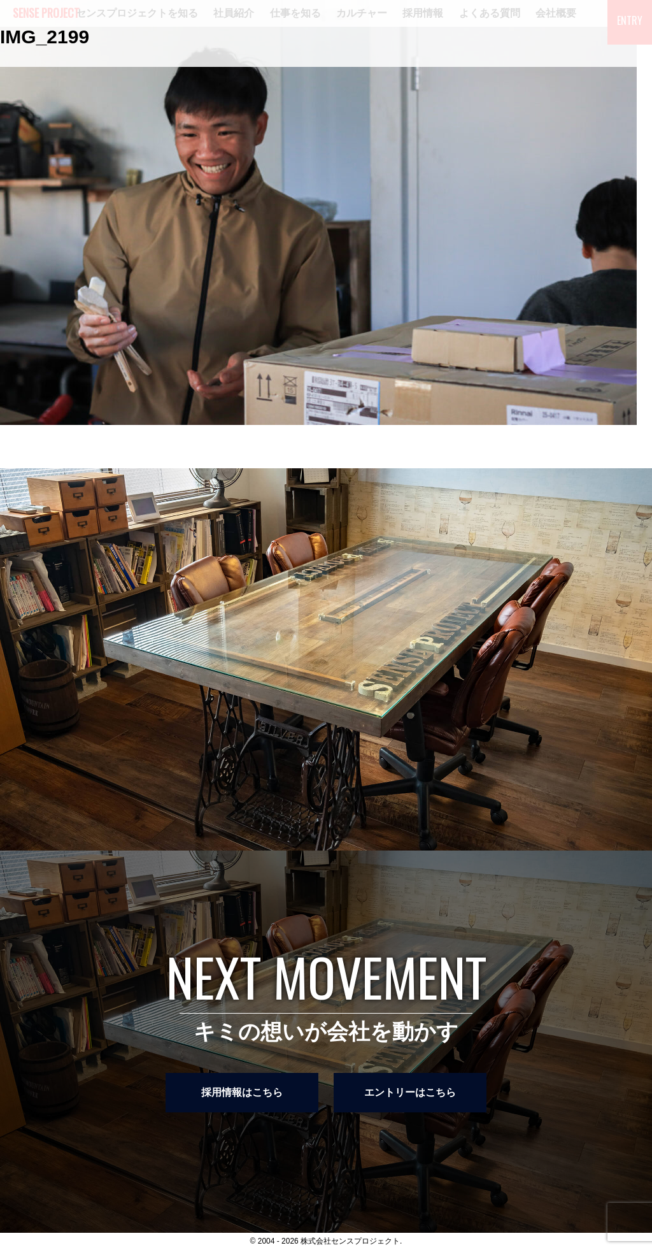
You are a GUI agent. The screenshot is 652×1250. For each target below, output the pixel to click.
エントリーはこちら (410, 1092)
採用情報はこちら (242, 1092)
